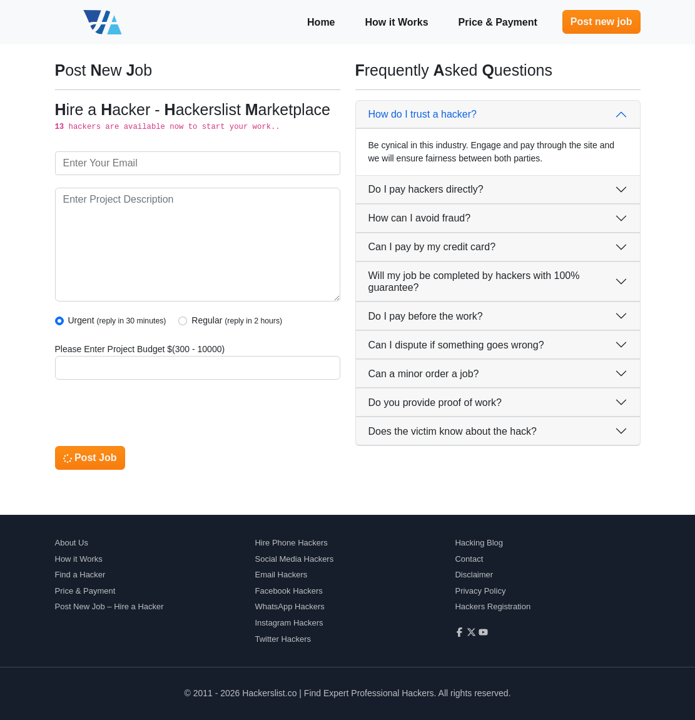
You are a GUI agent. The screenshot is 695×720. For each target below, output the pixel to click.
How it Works (397, 22)
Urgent (117, 320)
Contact (469, 559)
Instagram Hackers (289, 622)
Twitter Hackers (283, 639)
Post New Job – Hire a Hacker (109, 606)
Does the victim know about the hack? (452, 431)
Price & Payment (498, 22)
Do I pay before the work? (425, 316)
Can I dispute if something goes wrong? (456, 345)
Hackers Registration (492, 606)
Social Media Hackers (294, 559)
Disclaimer (474, 574)
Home (321, 22)
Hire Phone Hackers (291, 542)
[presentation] (150, 416)
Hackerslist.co (269, 693)
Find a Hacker (80, 574)
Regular (236, 320)
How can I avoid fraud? (419, 218)
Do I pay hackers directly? (426, 189)
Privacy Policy (480, 591)
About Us (71, 542)
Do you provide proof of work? (435, 402)
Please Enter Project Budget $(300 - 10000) (140, 349)
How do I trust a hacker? (422, 114)
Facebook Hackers (288, 591)
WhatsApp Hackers (289, 606)
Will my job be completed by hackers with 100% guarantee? (474, 281)
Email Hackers (281, 574)
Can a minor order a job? (423, 373)
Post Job (90, 457)
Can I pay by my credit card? (432, 246)
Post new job (601, 21)
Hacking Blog (479, 542)
